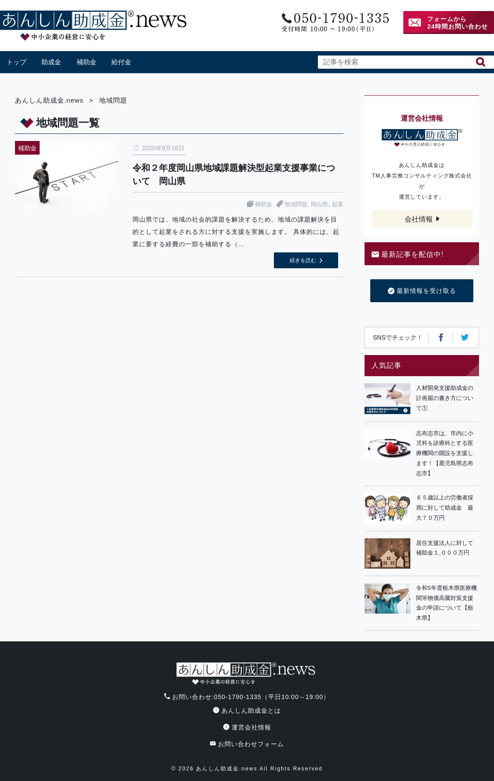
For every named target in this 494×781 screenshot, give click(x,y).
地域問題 (295, 204)
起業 (337, 204)
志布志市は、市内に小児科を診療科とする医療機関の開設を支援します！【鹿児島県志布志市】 (444, 453)
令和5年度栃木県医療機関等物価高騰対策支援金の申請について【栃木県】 (446, 603)
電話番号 (334, 22)
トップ (16, 62)
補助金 (86, 62)
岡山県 (319, 204)
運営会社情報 (247, 727)
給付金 (121, 62)
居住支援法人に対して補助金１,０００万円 (444, 548)
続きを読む (303, 260)
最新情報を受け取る (422, 291)
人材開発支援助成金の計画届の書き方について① (444, 398)
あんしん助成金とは (247, 710)
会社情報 (419, 219)
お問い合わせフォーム (247, 744)
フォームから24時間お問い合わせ (457, 22)
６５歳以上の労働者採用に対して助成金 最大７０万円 (444, 507)
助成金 (51, 62)
